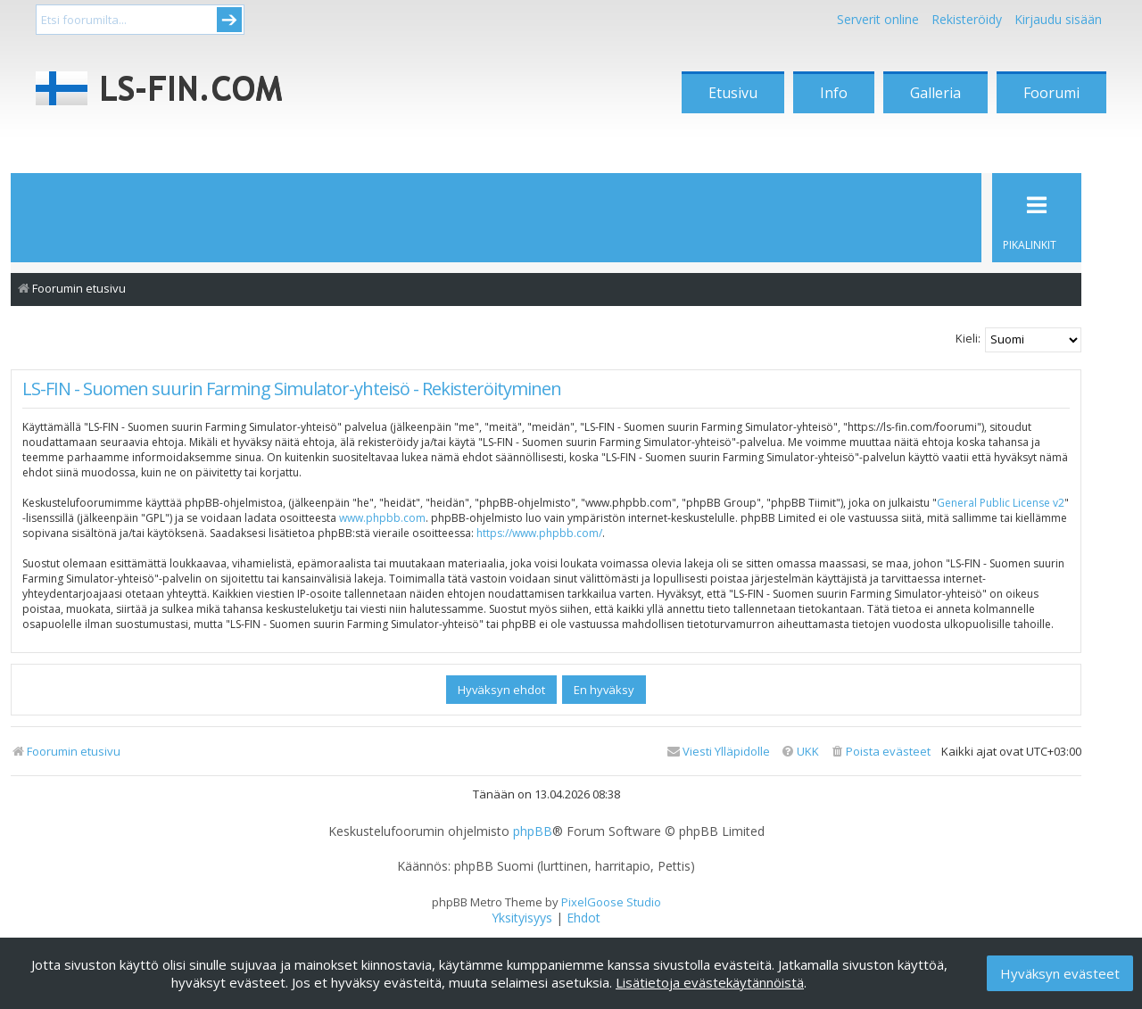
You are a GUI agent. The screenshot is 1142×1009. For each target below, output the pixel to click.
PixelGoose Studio (611, 902)
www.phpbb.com (382, 517)
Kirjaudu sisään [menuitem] (1058, 19)
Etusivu (732, 93)
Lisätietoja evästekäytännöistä (710, 982)
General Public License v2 (1000, 502)
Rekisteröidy (966, 19)
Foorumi (1051, 93)
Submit (229, 19)
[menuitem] (880, 752)
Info (834, 93)
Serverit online (878, 19)
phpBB (532, 831)
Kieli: (968, 338)
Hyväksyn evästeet (1060, 973)
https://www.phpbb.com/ (539, 533)
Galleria (935, 93)
